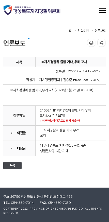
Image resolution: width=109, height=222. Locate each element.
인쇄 (91, 43)
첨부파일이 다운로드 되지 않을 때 (61, 120)
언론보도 (100, 31)
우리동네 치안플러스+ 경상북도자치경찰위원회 (32, 10)
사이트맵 (102, 10)
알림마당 (83, 31)
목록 (12, 165)
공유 (101, 43)
